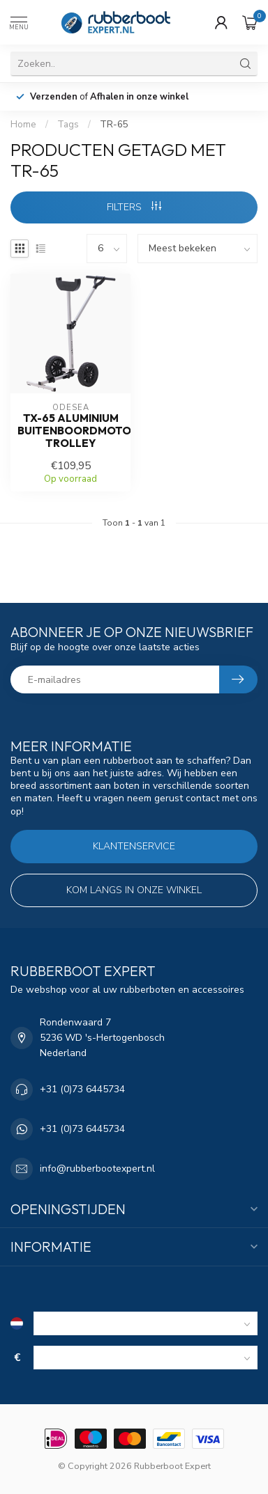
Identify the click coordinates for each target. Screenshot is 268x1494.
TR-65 (114, 124)
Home (23, 124)
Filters (134, 207)
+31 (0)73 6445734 (82, 1089)
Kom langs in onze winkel (134, 890)
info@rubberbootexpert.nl (97, 1168)
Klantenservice (134, 846)
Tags (68, 124)
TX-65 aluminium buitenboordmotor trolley (70, 431)
